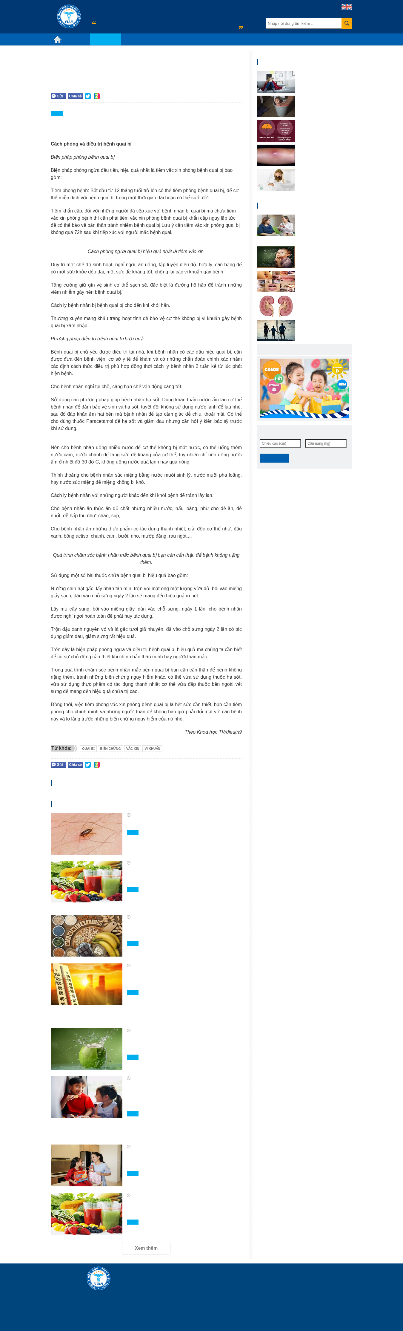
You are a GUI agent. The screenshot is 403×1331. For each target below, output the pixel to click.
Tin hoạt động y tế (197, 39)
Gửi (57, 96)
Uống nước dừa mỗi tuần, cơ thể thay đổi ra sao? (178, 1043)
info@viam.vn (181, 1321)
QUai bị (88, 748)
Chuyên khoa (105, 39)
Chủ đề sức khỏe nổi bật (148, 39)
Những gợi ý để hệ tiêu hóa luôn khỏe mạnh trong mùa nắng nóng (178, 978)
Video (226, 39)
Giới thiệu (77, 39)
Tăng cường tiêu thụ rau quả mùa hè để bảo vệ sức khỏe (184, 1208)
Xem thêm (146, 1248)
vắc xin (132, 748)
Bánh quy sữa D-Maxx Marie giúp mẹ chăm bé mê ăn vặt (179, 1159)
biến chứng (110, 748)
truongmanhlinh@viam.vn (287, 1301)
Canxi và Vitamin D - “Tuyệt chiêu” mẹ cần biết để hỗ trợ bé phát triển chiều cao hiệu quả (183, 1096)
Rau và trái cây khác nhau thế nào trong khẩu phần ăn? (180, 876)
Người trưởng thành (225, 96)
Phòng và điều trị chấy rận (168, 823)
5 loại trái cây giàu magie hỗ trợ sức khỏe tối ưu (183, 930)
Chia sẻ (75, 96)
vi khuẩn (152, 748)
